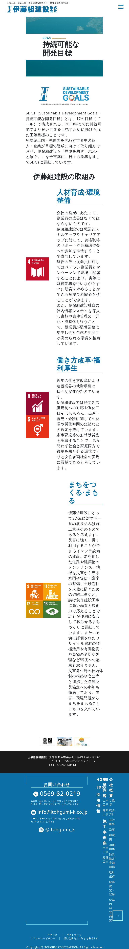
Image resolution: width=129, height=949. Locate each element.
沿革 (112, 829)
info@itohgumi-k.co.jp (59, 812)
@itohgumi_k (57, 829)
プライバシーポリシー (42, 938)
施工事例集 (105, 832)
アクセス (52, 934)
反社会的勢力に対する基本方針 (81, 938)
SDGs (101, 787)
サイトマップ (74, 934)
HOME (102, 779)
